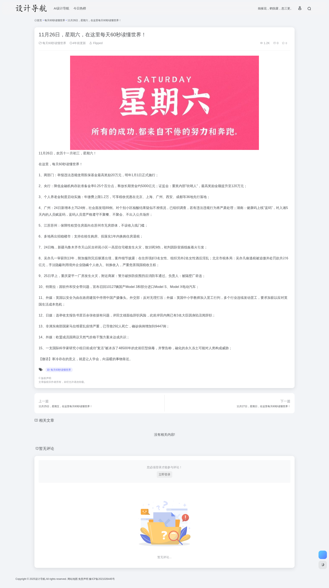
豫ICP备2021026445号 (102, 579)
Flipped (96, 43)
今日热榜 (79, 8)
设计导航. (40, 579)
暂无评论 (46, 448)
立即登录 (164, 474)
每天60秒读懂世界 (54, 20)
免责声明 (83, 579)
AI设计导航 (61, 8)
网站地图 (73, 579)
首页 (39, 20)
